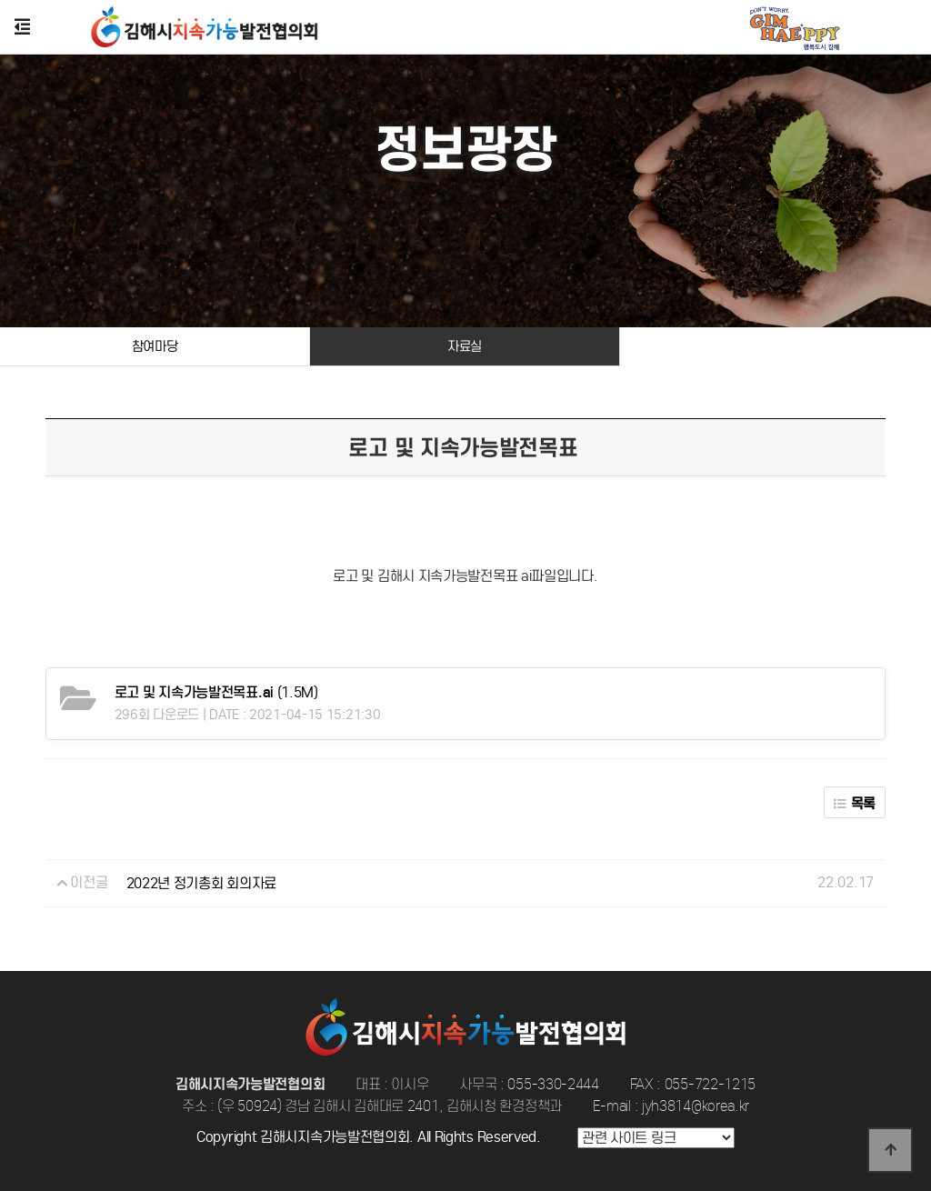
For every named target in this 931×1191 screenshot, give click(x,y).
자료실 (464, 346)
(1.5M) (216, 692)
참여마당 (155, 346)
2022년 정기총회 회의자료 (201, 883)
